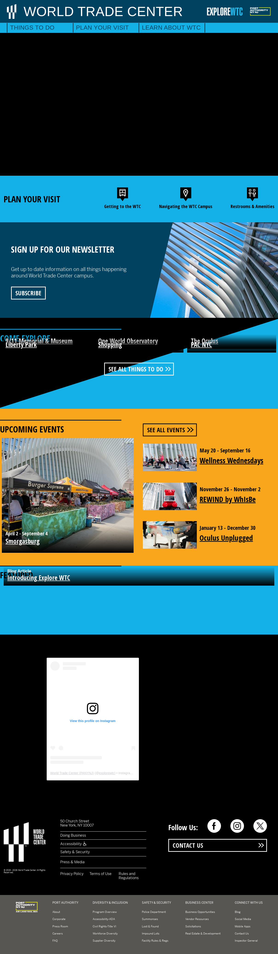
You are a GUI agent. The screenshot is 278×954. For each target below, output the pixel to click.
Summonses (150, 919)
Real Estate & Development (203, 933)
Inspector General (246, 941)
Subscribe (28, 293)
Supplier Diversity (104, 941)
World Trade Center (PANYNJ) (72, 773)
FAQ (55, 941)
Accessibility (73, 843)
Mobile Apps (242, 926)
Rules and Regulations (129, 875)
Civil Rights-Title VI (104, 926)
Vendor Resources (197, 919)
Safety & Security (75, 852)
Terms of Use (100, 873)
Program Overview (105, 912)
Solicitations (193, 926)
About (56, 912)
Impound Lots (150, 933)
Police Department (154, 912)
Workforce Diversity (105, 933)
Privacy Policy (71, 873)
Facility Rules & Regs (155, 941)
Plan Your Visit (102, 27)
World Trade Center (103, 11)
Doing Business (73, 835)
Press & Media (72, 862)
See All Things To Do (135, 369)
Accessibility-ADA (104, 919)
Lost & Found (150, 926)
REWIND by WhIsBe (228, 499)
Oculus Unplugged (226, 538)
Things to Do (32, 27)
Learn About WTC (171, 27)
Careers (57, 933)
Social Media (243, 919)
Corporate (59, 919)
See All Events (166, 430)
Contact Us (188, 845)
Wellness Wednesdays (231, 460)
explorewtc (107, 773)
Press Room (60, 926)
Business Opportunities (200, 912)
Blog (238, 912)
